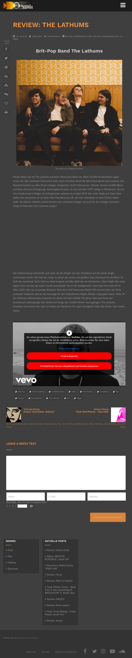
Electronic (12, 568)
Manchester (88, 391)
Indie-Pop (97, 36)
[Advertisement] (69, 242)
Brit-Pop (68, 36)
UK (121, 36)
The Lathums (54, 398)
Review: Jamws (54, 620)
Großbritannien (79, 36)
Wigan (15, 39)
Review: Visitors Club (57, 550)
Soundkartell (36, 398)
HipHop (11, 562)
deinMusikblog (38, 391)
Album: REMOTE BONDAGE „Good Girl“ (57, 558)
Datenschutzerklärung (66, 651)
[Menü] (122, 4)
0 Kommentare (53, 36)
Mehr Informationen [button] (69, 348)
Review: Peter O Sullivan (59, 580)
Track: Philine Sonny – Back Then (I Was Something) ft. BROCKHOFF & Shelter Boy (60, 589)
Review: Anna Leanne (57, 605)
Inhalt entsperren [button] (69, 356)
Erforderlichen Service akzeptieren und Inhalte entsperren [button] (69, 366)
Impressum (31, 651)
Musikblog (104, 391)
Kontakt (46, 651)
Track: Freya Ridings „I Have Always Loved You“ (60, 613)
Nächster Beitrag (96, 410)
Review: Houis (53, 574)
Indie (89, 36)
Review (21, 398)
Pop (117, 36)
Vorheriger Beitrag (36, 410)
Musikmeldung (108, 36)
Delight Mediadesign (28, 637)
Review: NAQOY (54, 598)
